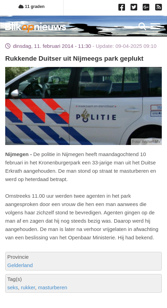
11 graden (31, 6)
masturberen (52, 287)
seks (12, 287)
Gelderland (20, 265)
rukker (28, 287)
